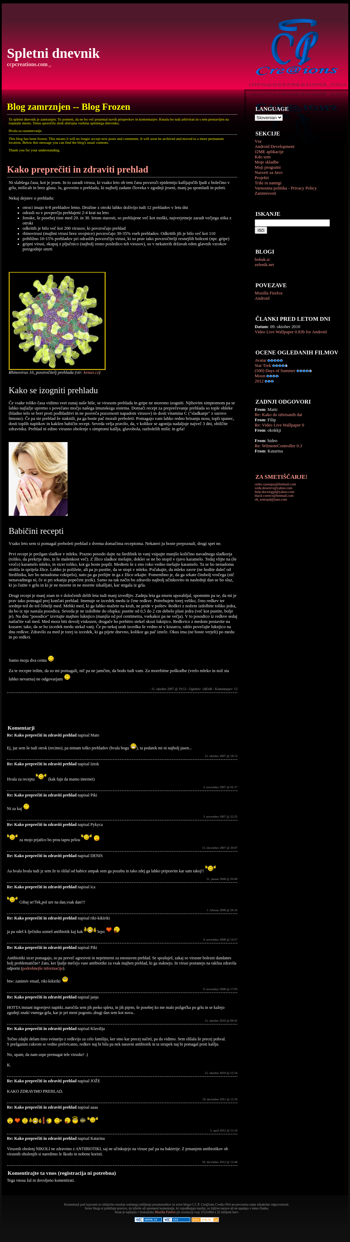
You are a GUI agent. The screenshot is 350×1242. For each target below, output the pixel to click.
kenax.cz (91, 372)
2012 (259, 381)
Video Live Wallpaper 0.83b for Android (291, 331)
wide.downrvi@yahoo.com (273, 488)
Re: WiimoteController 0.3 (278, 445)
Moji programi (268, 167)
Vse (258, 141)
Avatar (260, 360)
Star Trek (263, 365)
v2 (49, 66)
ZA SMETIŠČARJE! (281, 477)
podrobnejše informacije (42, 968)
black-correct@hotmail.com (274, 495)
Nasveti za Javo (268, 172)
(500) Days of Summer (275, 370)
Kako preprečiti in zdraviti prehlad (77, 169)
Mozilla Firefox (269, 293)
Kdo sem (263, 157)
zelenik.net (264, 264)
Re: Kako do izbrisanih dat (278, 414)
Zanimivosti (265, 193)
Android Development (275, 146)
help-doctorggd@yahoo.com (274, 492)
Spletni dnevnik (53, 53)
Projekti (262, 177)
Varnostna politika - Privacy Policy (286, 188)
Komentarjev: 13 (226, 689)
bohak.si (262, 259)
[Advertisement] (88, 708)
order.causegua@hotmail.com (275, 484)
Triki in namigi (268, 182)
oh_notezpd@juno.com (271, 499)
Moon (260, 375)
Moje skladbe (267, 162)
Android (262, 298)
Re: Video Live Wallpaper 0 (279, 425)
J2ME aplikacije (269, 151)
